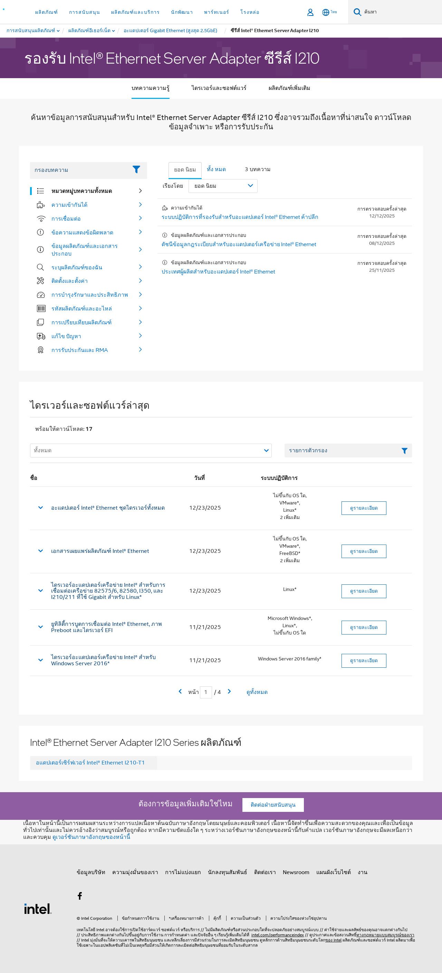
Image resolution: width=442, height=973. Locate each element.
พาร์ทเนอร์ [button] (216, 12)
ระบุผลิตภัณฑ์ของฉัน (76, 267)
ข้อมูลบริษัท (91, 872)
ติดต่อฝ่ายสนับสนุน (273, 804)
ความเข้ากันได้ (69, 204)
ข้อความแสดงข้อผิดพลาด (82, 232)
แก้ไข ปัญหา (66, 336)
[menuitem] (90, 31)
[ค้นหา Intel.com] (402, 12)
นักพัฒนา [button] (182, 12)
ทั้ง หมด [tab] (216, 169)
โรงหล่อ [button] (249, 12)
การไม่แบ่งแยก (183, 872)
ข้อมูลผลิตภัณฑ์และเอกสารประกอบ (84, 249)
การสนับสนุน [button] (84, 12)
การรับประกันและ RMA (79, 349)
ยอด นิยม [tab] (185, 169)
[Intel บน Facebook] (80, 897)
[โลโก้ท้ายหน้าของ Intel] (38, 908)
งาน (362, 872)
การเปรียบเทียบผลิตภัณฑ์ (81, 322)
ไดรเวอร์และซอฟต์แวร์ (219, 88)
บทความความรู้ (151, 88)
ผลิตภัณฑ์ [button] (46, 12)
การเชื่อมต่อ (66, 218)
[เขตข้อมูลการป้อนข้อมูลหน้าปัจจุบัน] (206, 692)
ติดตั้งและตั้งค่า (69, 280)
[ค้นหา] (358, 12)
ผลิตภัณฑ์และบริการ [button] (135, 12)
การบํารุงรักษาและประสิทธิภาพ (89, 294)
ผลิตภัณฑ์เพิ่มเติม (289, 88)
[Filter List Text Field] (79, 170)
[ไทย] (329, 12)
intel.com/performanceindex (277, 934)
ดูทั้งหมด (257, 692)
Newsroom (296, 872)
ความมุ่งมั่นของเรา (135, 872)
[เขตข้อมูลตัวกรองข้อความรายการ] (348, 450)
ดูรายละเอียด (364, 508)
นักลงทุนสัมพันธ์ (227, 872)
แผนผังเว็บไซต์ (333, 872)
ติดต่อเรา (265, 872)
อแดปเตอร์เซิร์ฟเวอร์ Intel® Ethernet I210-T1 (90, 762)
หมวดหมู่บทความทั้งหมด (81, 190)
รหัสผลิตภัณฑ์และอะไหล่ (81, 308)
